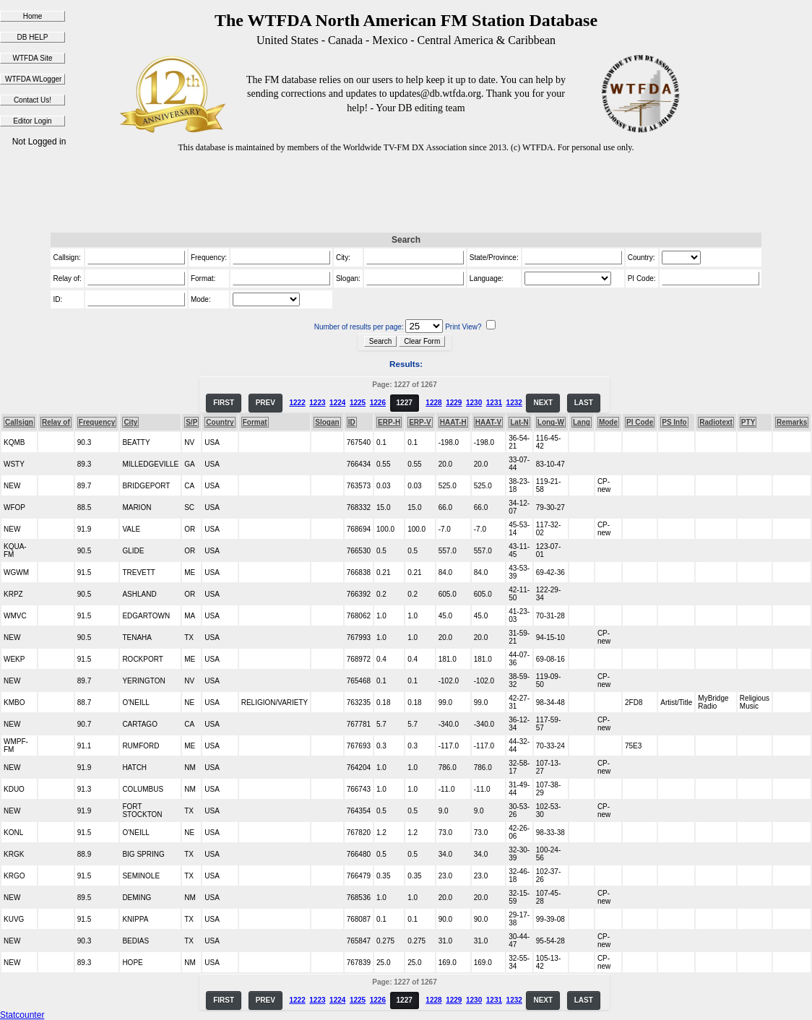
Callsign (19, 422)
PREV (265, 403)
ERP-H (389, 422)
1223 (317, 403)
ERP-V (420, 422)
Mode (608, 422)
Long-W (550, 422)
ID (351, 422)
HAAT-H (453, 422)
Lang (581, 422)
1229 (454, 403)
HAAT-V (488, 422)
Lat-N (519, 422)
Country (219, 422)
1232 (514, 403)
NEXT (543, 403)
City (130, 422)
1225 (358, 403)
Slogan (327, 422)
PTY (748, 422)
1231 (494, 403)
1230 (474, 403)
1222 (297, 403)
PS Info (674, 422)
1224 (337, 403)
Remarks (792, 422)
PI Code (639, 422)
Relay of (56, 422)
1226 (378, 403)
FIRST (223, 403)
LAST (583, 403)
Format (255, 422)
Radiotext (716, 422)
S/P (191, 422)
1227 (405, 403)
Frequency (97, 422)
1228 (433, 403)
